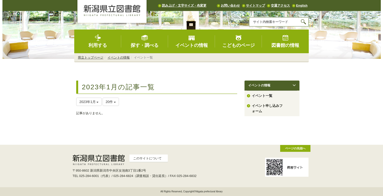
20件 (111, 102)
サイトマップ (255, 5)
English (302, 5)
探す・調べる (145, 41)
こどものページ (238, 41)
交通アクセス (280, 5)
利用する (97, 41)
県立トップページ (90, 57)
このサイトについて (147, 158)
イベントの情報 (191, 41)
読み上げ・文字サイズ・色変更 (184, 5)
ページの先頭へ (295, 148)
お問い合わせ (230, 5)
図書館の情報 (285, 41)
